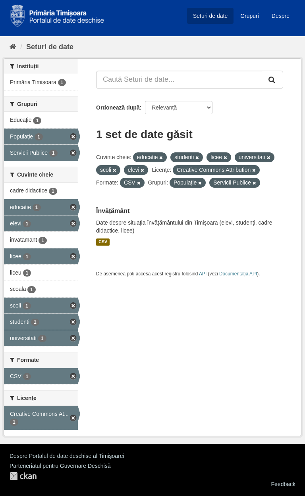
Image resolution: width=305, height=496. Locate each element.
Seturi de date (210, 16)
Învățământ (112, 211)
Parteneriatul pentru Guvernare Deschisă (60, 466)
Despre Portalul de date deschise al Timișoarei (67, 456)
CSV (102, 242)
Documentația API (238, 274)
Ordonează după (118, 107)
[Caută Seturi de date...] (179, 80)
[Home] (13, 47)
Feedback (283, 484)
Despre (281, 16)
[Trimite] (272, 80)
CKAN (23, 476)
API (203, 274)
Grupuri (249, 16)
